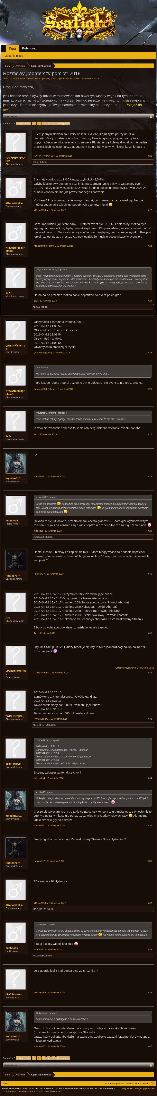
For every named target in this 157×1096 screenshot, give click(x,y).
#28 (150, 476)
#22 (150, 210)
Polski (6, 1083)
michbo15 (12, 520)
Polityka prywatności (145, 1088)
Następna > (63, 123)
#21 (150, 156)
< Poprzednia (23, 123)
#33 (150, 719)
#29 (150, 531)
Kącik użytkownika (29, 78)
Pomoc (129, 1083)
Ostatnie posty (14, 55)
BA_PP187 (75, 78)
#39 (150, 992)
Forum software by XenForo (30, 1088)
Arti (8, 617)
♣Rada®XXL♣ (14, 203)
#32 (150, 672)
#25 (150, 352)
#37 (150, 903)
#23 (150, 246)
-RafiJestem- (13, 994)
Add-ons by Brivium (33, 1091)
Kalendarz (29, 48)
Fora (12, 48)
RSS (152, 1083)
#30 (150, 574)
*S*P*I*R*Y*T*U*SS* (15, 159)
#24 (150, 300)
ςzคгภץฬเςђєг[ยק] (15, 347)
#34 (150, 778)
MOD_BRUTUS (41, 725)
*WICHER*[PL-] (15, 716)
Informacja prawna (114, 1083)
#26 (150, 389)
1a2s (8, 293)
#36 (150, 861)
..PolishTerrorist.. (16, 672)
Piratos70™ (13, 575)
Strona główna (142, 1083)
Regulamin (127, 1088)
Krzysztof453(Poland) (15, 249)
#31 (150, 633)
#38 (150, 949)
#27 (150, 434)
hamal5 (36, 307)
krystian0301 (14, 478)
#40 (150, 1046)
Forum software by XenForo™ (87, 1088)
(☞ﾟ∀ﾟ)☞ (36, 162)
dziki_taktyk (13, 763)
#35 (150, 825)
